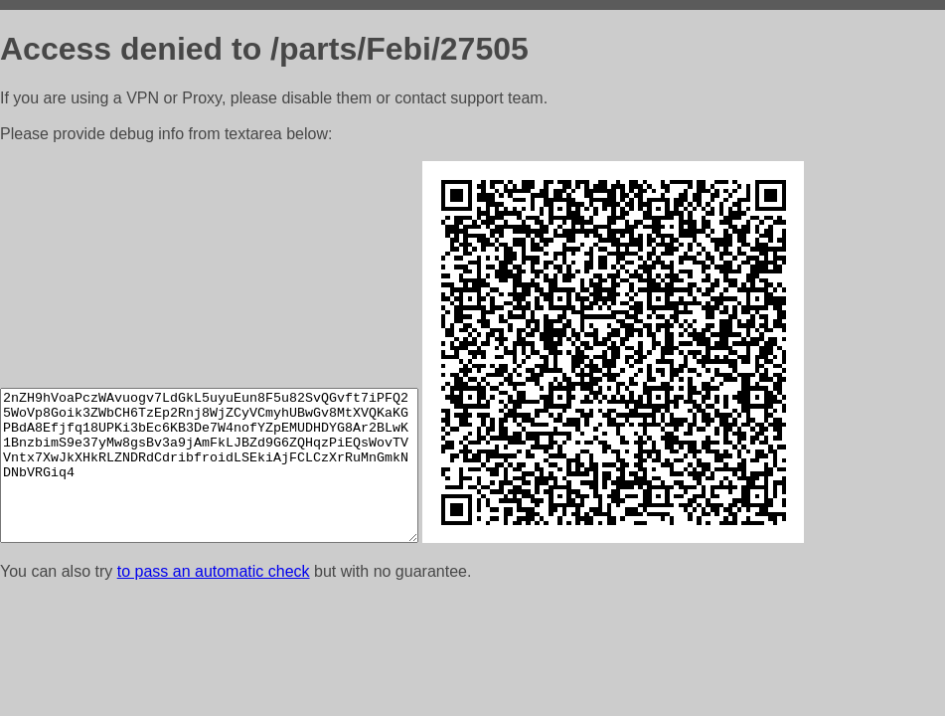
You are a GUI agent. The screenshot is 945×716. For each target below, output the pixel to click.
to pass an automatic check (213, 571)
